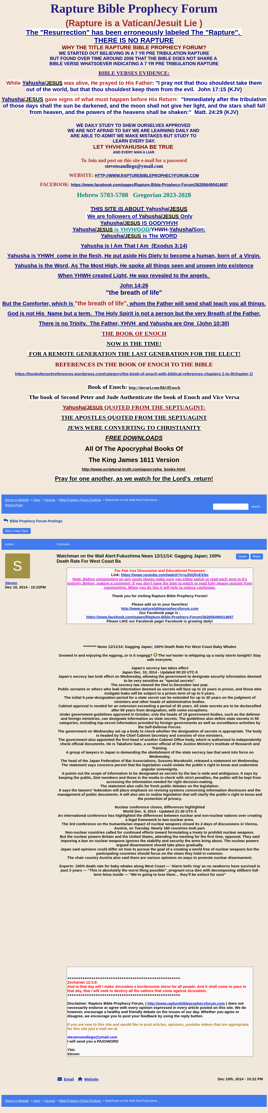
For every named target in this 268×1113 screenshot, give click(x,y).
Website (91, 1079)
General (50, 500)
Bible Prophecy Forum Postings (80, 500)
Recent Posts (14, 505)
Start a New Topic (17, 531)
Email (69, 1079)
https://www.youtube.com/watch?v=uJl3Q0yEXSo (164, 575)
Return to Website (17, 500)
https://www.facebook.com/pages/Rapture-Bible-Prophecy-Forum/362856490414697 (160, 617)
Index (36, 500)
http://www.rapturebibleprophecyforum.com (160, 608)
